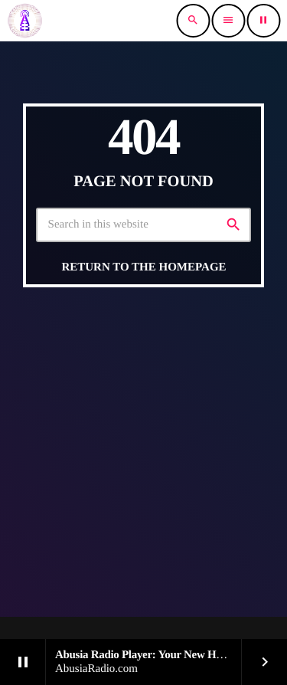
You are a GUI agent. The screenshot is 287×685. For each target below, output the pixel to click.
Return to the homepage (143, 267)
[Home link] (24, 20)
